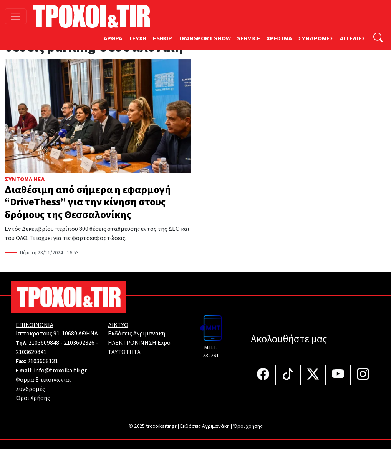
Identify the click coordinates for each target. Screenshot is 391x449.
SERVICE (248, 38)
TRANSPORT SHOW (204, 38)
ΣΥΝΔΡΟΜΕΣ (316, 38)
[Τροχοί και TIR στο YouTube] (338, 375)
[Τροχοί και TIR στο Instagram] (363, 375)
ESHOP (162, 38)
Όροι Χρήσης (33, 398)
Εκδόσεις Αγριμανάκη (136, 333)
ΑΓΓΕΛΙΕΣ (353, 38)
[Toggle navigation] (16, 16)
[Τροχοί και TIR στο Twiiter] (313, 375)
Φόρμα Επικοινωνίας (44, 380)
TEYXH (137, 38)
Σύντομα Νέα (25, 179)
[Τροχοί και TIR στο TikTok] (288, 375)
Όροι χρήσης (248, 426)
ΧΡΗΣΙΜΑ (279, 38)
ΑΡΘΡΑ (113, 38)
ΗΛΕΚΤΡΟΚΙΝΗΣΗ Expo (139, 343)
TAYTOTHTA (124, 352)
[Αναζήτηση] (378, 39)
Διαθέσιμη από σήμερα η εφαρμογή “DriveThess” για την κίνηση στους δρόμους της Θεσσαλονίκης (88, 202)
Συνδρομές (30, 389)
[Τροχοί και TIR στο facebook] (263, 375)
